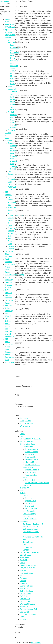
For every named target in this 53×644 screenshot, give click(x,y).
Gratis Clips (24, 560)
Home (7, 19)
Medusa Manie (30, 472)
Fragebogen (9, 352)
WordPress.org (25, 426)
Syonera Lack (30, 503)
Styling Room (28, 542)
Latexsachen (13, 246)
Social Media (25, 599)
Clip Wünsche (25, 594)
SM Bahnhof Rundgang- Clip (34, 524)
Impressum (9, 362)
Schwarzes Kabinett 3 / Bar (12, 230)
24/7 (6, 290)
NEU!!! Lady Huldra (12, 81)
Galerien (8, 140)
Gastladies (12, 112)
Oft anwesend (28, 447)
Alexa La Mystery (31, 462)
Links (7, 360)
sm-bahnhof (4, 1)
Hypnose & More (26, 573)
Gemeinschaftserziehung (14, 275)
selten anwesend (29, 467)
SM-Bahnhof (25, 521)
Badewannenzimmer (30, 529)
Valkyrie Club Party (27, 568)
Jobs (7, 138)
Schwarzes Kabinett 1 (12, 210)
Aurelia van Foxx (13, 107)
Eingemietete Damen (28, 444)
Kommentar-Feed (26, 423)
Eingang (11, 249)
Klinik (10, 226)
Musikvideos (10, 264)
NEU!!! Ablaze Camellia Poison (37, 483)
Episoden (8, 293)
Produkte (8, 298)
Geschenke (12, 130)
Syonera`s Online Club (9, 346)
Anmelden (24, 418)
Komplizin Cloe (31, 457)
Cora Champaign (31, 452)
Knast (10, 244)
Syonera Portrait (31, 508)
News (7, 22)
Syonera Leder (30, 498)
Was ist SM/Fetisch (27, 604)
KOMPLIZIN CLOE (30, 519)
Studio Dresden (26, 555)
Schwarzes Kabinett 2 (12, 220)
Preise (7, 272)
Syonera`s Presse (27, 586)
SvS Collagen (25, 596)
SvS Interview (25, 601)
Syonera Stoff (30, 506)
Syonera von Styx (26, 441)
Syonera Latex (30, 501)
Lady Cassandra (31, 449)
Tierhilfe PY (24, 488)
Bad (9, 236)
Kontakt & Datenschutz (29, 614)
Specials (8, 282)
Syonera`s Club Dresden (29, 552)
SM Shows (24, 606)
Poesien (8, 295)
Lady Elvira (29, 454)
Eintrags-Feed (25, 421)
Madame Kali (30, 480)
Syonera (11, 143)
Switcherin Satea (31, 459)
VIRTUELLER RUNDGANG (30, 439)
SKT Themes (36, 643)
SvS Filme (9, 306)
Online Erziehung (26, 591)
